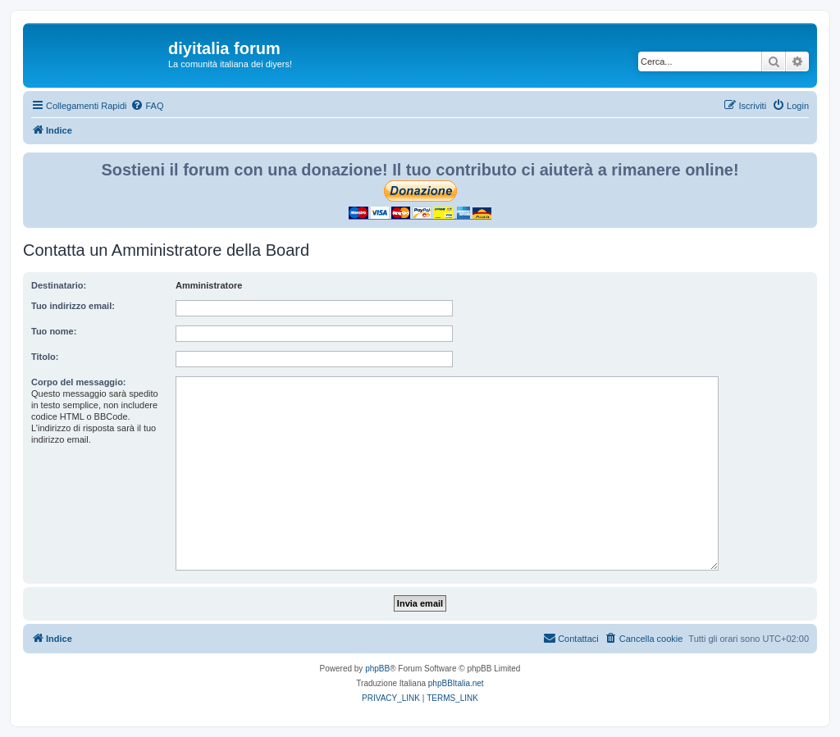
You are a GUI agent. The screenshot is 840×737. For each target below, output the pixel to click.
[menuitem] (146, 106)
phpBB (377, 668)
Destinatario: (58, 285)
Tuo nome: (53, 331)
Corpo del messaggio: (78, 382)
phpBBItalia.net (456, 683)
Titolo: (44, 357)
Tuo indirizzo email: (73, 306)
